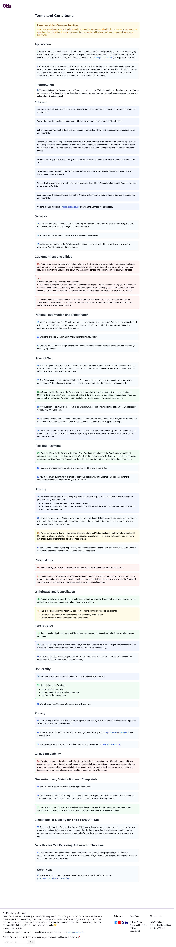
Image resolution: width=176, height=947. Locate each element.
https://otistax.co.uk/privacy (117, 732)
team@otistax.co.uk (103, 58)
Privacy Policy (136, 922)
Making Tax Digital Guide (160, 925)
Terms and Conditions (139, 925)
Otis (7, 6)
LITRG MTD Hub (157, 928)
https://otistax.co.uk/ (70, 207)
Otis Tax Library (156, 922)
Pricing (133, 928)
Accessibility (135, 931)
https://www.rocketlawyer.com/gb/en (53, 878)
